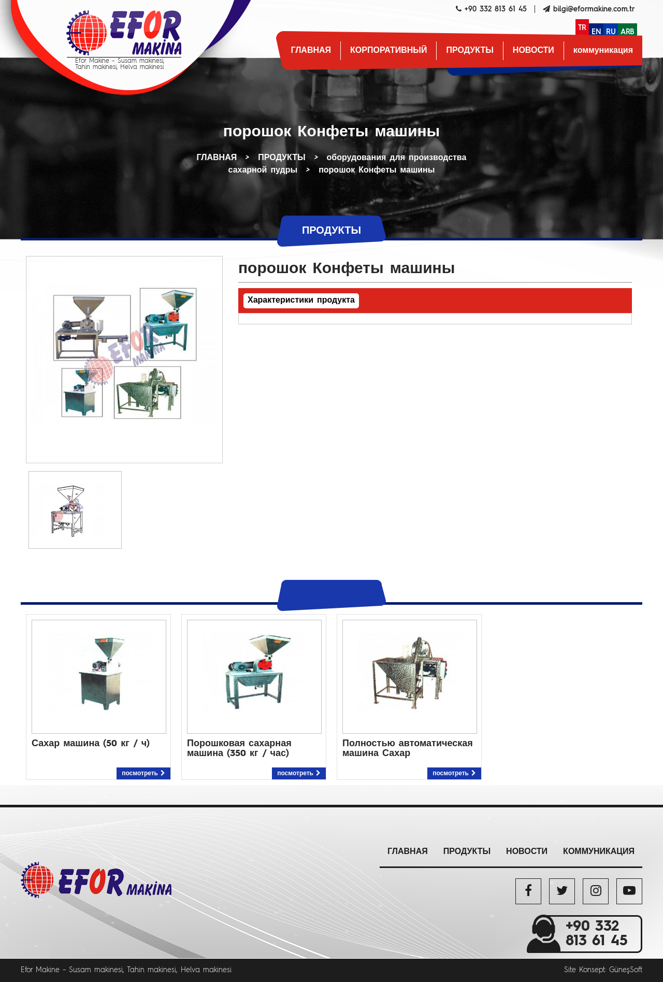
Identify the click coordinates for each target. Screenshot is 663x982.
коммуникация (603, 51)
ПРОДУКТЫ (469, 51)
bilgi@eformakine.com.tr (594, 9)
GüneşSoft (625, 970)
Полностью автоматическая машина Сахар (407, 748)
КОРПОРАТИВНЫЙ (388, 51)
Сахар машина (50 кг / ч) (91, 743)
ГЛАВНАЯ (311, 51)
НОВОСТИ (533, 51)
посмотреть (143, 774)
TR (582, 28)
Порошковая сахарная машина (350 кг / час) (239, 748)
